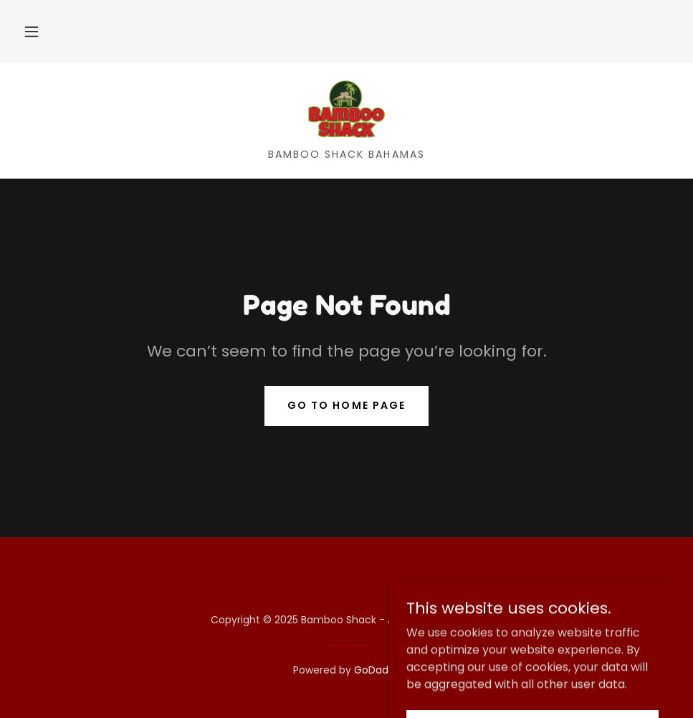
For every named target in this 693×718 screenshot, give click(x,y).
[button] (31, 31)
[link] (346, 109)
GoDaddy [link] (377, 670)
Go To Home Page (346, 405)
